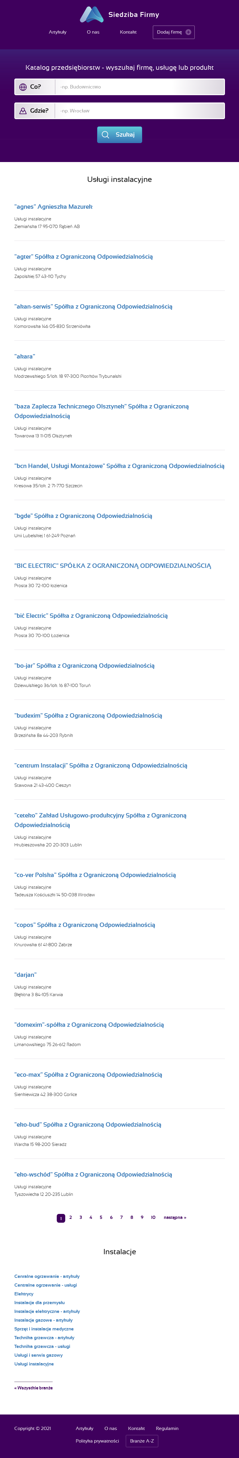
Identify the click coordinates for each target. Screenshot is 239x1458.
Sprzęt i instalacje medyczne (44, 1329)
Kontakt (128, 32)
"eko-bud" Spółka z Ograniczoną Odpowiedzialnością (87, 1124)
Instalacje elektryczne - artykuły (47, 1311)
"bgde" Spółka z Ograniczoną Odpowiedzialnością (83, 515)
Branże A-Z (142, 1441)
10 (153, 1217)
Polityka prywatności (97, 1441)
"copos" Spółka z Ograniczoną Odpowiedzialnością (84, 924)
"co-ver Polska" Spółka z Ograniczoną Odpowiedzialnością (95, 874)
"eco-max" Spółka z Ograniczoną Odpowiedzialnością (88, 1074)
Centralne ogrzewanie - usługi (45, 1285)
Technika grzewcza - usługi (42, 1346)
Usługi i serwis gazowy (38, 1355)
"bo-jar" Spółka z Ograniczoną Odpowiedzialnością (84, 665)
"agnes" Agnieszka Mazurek (53, 206)
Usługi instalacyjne (32, 219)
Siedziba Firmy (119, 14)
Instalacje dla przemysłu (39, 1302)
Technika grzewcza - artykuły (44, 1337)
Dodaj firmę (169, 32)
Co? (35, 86)
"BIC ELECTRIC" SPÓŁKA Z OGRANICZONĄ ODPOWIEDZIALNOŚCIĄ (112, 565)
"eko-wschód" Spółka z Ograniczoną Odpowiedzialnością (93, 1174)
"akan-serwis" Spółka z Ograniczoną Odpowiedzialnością (93, 306)
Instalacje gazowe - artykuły (43, 1320)
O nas (93, 32)
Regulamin (167, 1428)
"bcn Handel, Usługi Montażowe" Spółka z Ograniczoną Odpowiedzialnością (119, 465)
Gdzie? (39, 110)
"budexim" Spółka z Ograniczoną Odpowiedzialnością (88, 715)
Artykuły (57, 32)
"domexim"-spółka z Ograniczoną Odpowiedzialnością (89, 1024)
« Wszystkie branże (33, 1388)
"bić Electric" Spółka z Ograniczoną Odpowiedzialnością (91, 615)
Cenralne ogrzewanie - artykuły (47, 1276)
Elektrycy (23, 1294)
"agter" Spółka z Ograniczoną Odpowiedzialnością (83, 256)
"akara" (24, 356)
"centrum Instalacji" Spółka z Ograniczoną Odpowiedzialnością (101, 765)
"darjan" (25, 974)
